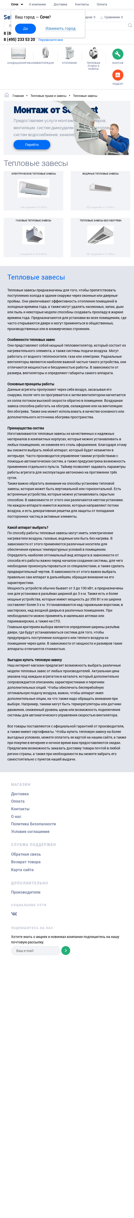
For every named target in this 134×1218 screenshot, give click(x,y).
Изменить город (61, 28)
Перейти (32, 144)
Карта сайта (22, 869)
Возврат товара (26, 862)
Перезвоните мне (50, 40)
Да (25, 28)
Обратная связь (26, 854)
